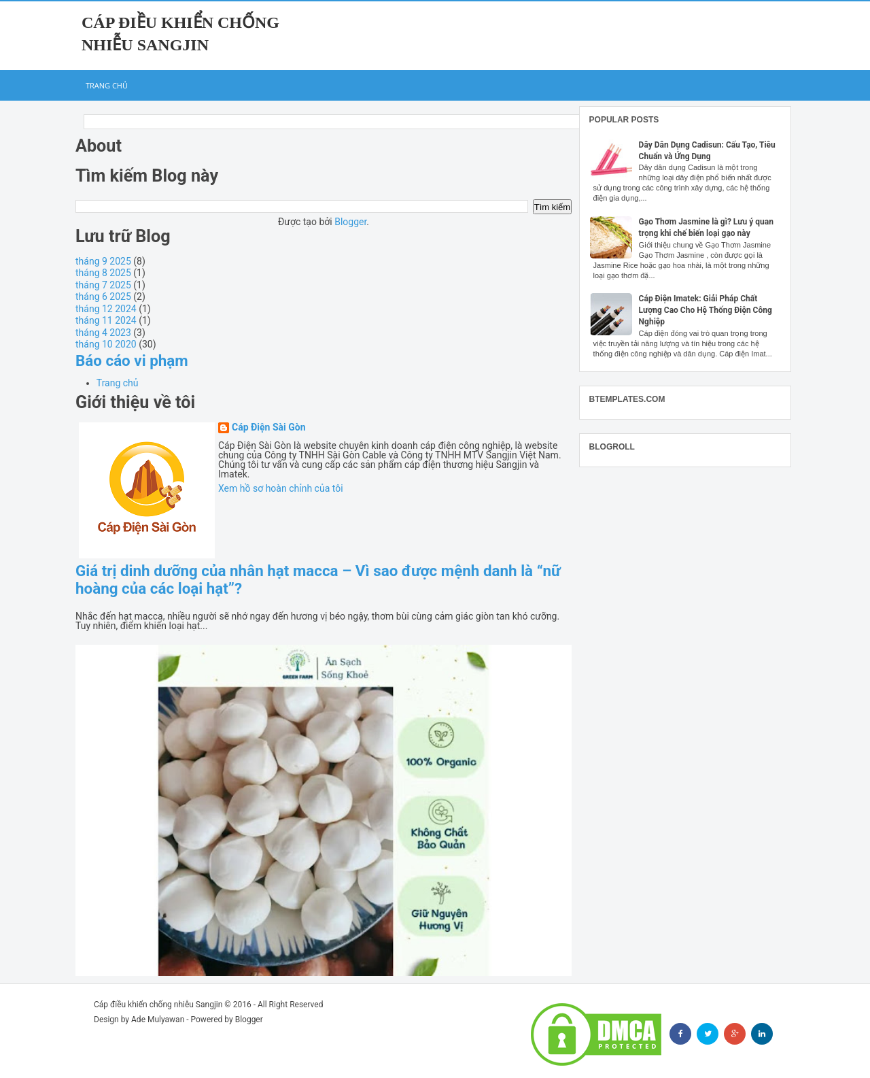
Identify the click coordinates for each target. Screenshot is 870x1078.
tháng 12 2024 (106, 308)
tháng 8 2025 (103, 272)
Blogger (350, 221)
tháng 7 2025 (103, 285)
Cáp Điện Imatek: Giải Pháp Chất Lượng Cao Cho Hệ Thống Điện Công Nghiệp (705, 310)
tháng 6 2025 (103, 296)
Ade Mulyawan (157, 1019)
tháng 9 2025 (103, 261)
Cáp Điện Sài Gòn (269, 427)
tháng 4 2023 (103, 332)
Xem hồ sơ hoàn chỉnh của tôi (280, 488)
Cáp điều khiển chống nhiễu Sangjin (158, 1004)
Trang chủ (107, 85)
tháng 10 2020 (106, 344)
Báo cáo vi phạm (131, 360)
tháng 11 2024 (106, 320)
